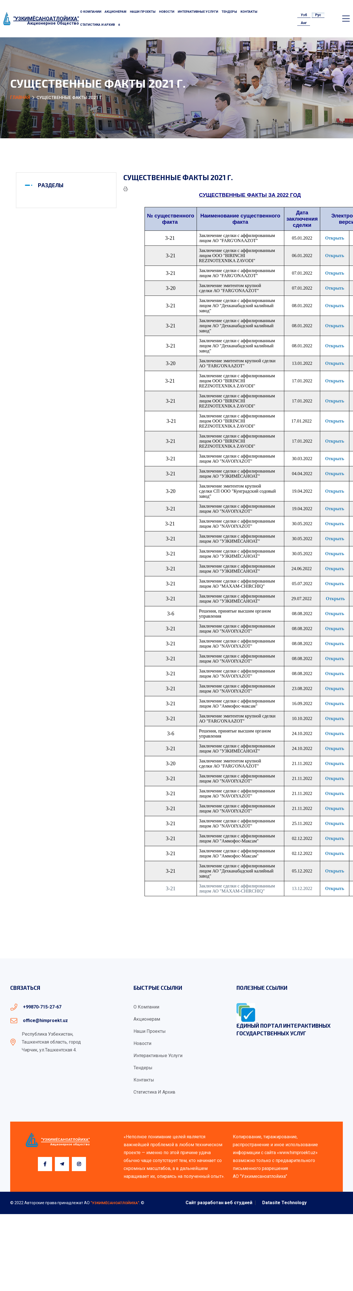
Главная (20, 97)
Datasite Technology (284, 1203)
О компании (90, 12)
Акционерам (115, 12)
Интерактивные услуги (198, 12)
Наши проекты (143, 12)
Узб (304, 15)
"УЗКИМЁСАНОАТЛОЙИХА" (115, 1203)
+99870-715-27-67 (42, 1007)
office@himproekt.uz (45, 1020)
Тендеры (229, 12)
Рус (318, 15)
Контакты (248, 12)
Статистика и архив (97, 25)
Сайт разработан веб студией (219, 1203)
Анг (304, 23)
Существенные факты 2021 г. (178, 177)
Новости (166, 12)
